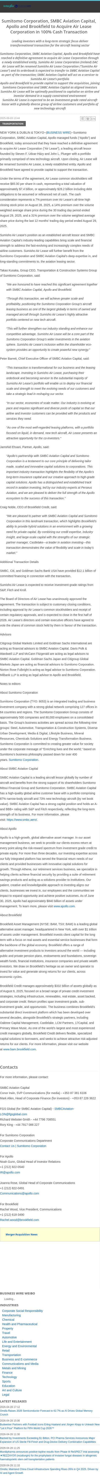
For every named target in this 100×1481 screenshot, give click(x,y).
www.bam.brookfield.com (19, 1049)
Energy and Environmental (19, 1346)
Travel (6, 1333)
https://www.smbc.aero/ (22, 819)
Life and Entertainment (17, 1341)
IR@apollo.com (10, 1172)
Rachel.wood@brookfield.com (19, 1220)
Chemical (8, 1319)
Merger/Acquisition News (22, 1234)
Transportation (12, 123)
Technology (9, 1377)
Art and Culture (12, 1390)
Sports (6, 1381)
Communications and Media (20, 1363)
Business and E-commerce (19, 1359)
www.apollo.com (64, 906)
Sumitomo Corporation (23, 760)
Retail (6, 1350)
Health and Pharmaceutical (19, 1324)
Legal (5, 1394)
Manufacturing (11, 1315)
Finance (7, 1372)
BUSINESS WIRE (58, 132)
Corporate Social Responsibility (22, 1311)
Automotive (9, 1337)
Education (8, 1386)
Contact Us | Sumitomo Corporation (23, 1146)
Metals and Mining (14, 1368)
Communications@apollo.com (19, 1193)
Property (7, 1328)
